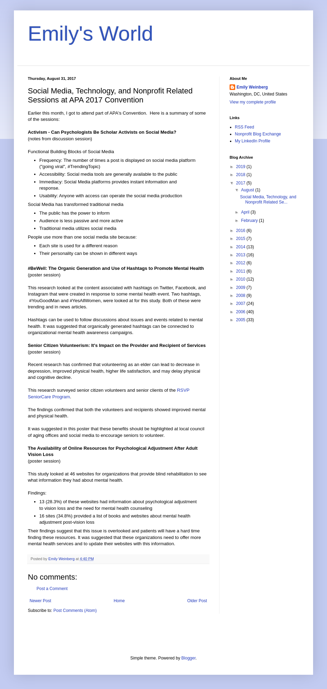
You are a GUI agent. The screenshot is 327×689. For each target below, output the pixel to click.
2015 (241, 238)
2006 (241, 311)
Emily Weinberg (252, 87)
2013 (241, 254)
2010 (241, 279)
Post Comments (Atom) (75, 610)
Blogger (188, 658)
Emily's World (90, 33)
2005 (241, 319)
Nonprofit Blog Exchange (258, 134)
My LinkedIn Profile (252, 141)
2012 (241, 262)
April (245, 212)
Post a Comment (52, 588)
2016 (241, 230)
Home (119, 600)
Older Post (197, 600)
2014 (241, 246)
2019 (241, 166)
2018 (241, 174)
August (248, 190)
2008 (241, 295)
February (250, 220)
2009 (241, 287)
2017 (241, 183)
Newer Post (40, 600)
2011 (241, 271)
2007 (241, 303)
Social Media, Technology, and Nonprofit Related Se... (268, 199)
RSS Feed (244, 127)
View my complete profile (253, 102)
